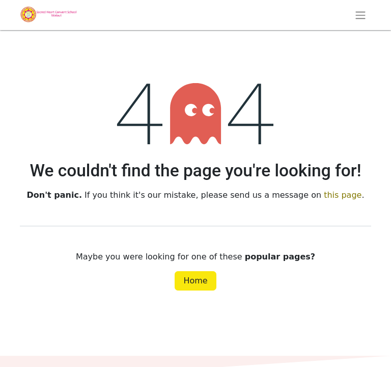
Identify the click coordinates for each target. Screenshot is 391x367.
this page (342, 195)
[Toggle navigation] (360, 15)
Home (195, 280)
